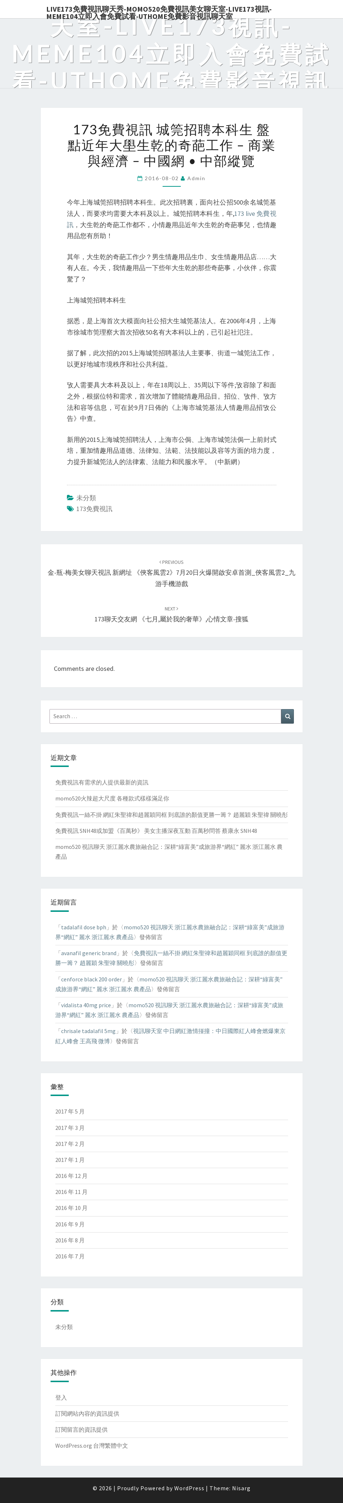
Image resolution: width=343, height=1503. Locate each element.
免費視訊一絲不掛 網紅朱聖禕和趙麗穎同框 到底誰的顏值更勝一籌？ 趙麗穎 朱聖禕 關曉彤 (171, 814)
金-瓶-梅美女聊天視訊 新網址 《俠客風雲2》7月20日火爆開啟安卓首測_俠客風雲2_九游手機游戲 (171, 573)
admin (196, 178)
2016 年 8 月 (70, 1240)
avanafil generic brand (88, 953)
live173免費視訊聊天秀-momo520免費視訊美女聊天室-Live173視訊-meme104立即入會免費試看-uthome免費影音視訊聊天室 (159, 11)
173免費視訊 (94, 509)
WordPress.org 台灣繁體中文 (91, 1445)
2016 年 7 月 (70, 1256)
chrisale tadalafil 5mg (88, 1031)
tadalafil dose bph (83, 927)
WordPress (189, 1488)
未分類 (86, 498)
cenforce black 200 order (91, 979)
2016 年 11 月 (71, 1191)
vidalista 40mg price (86, 1005)
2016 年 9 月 (70, 1224)
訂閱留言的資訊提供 (81, 1429)
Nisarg (241, 1488)
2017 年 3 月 (70, 1127)
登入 (61, 1397)
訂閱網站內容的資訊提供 (87, 1413)
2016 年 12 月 (71, 1175)
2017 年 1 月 (70, 1159)
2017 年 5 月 (70, 1111)
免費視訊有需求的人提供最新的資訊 (101, 782)
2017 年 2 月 (70, 1143)
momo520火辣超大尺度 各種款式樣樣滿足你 (112, 798)
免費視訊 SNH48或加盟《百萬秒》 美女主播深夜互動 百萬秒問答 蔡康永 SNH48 (156, 830)
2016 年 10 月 (71, 1207)
